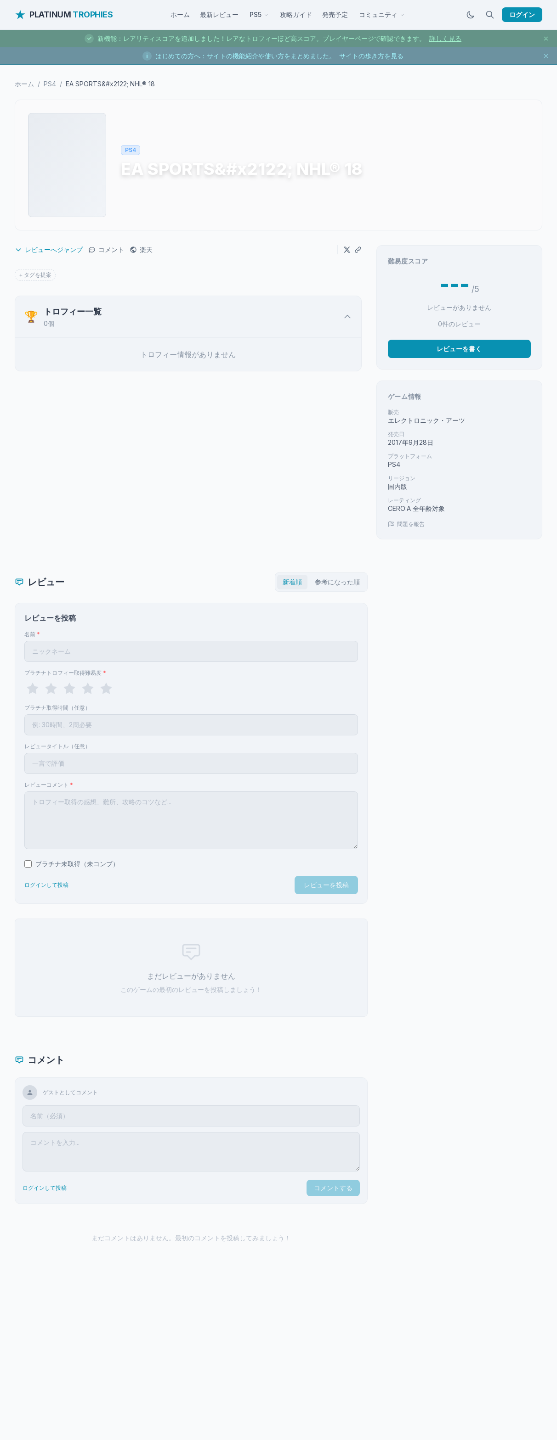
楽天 (141, 249)
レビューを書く (459, 349)
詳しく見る (445, 38)
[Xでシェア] (347, 249)
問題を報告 (406, 524)
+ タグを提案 (35, 274)
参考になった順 (337, 582)
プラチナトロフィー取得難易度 (65, 672)
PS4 (50, 84)
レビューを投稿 (326, 885)
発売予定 (335, 14)
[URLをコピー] (358, 249)
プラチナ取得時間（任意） (57, 707)
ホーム (180, 14)
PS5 (259, 14)
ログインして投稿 (46, 884)
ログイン (522, 14)
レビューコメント (48, 784)
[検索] (490, 14)
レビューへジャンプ (49, 249)
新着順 (292, 582)
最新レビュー (219, 14)
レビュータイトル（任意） (57, 746)
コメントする (333, 1188)
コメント (106, 249)
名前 (32, 634)
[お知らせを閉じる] (545, 38)
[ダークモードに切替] (470, 14)
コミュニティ (382, 14)
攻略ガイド (296, 14)
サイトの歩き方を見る (371, 56)
